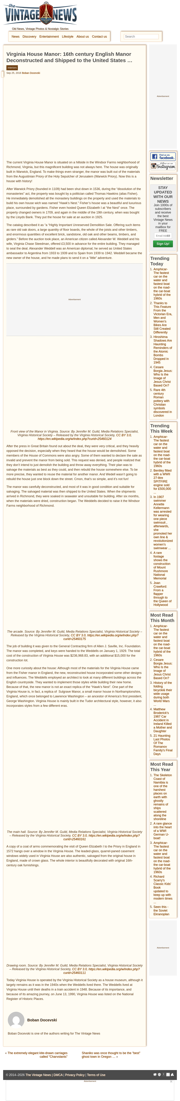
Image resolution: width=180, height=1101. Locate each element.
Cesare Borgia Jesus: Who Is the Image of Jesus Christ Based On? (162, 376)
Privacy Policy (74, 1075)
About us (82, 36)
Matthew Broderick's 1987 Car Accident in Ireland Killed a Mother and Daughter (162, 720)
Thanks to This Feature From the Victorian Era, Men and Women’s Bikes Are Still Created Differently (162, 317)
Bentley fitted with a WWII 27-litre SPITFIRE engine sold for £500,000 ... (162, 481)
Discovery (29, 36)
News (15, 36)
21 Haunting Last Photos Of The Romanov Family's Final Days (162, 745)
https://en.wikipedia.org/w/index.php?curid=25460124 (75, 439)
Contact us (99, 36)
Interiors (12, 67)
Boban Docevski (31, 73)
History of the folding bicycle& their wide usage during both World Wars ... (162, 693)
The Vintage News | (39, 1075)
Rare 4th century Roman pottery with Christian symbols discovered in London (162, 402)
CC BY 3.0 (123, 435)
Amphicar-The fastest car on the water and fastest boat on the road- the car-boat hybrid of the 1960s (162, 283)
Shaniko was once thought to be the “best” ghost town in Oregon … (111, 1054)
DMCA (57, 1075)
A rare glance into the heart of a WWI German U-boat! (162, 831)
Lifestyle (67, 36)
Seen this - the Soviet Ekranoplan (161, 910)
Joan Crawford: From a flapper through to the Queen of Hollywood (162, 594)
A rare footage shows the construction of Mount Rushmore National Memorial (161, 565)
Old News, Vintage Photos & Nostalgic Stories (40, 28)
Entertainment (49, 36)
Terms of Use (96, 1075)
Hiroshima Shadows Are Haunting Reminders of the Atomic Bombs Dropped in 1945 (162, 349)
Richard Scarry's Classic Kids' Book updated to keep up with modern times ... (162, 889)
